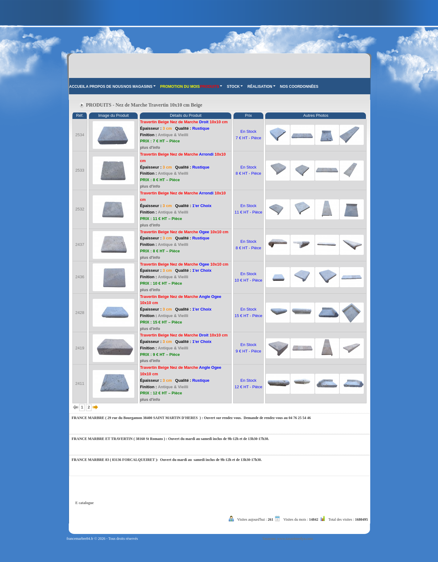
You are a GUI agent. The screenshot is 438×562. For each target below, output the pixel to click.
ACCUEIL (77, 86)
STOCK (235, 86)
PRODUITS (211, 86)
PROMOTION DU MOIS (180, 86)
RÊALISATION (261, 86)
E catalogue (84, 503)
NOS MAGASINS (140, 86)
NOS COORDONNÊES (299, 86)
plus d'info (150, 147)
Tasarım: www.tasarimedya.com (287, 538)
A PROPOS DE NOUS (104, 86)
